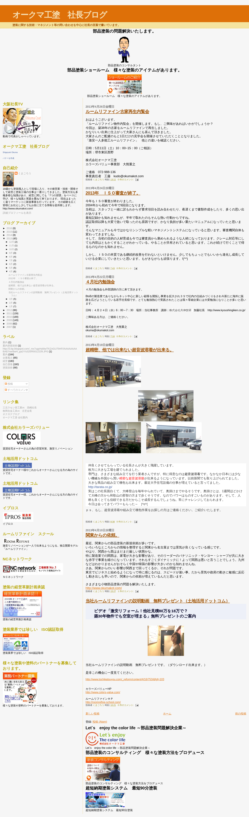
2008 (10, 323)
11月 (12, 245)
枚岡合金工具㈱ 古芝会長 (17, 410)
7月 (11, 260)
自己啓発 (7, 364)
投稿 (9, 383)
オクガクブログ (11, 414)
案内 (5, 354)
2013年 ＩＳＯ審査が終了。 (113, 193)
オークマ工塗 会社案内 (15, 417)
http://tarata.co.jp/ (100, 487)
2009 (10, 320)
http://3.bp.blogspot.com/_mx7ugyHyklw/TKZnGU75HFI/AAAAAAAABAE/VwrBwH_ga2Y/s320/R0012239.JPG (40, 350)
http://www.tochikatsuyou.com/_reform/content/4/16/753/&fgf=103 (125, 679)
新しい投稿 (92, 713)
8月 (11, 256)
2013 (10, 238)
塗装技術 (7, 367)
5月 (11, 268)
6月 (11, 264)
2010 (10, 316)
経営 (5, 361)
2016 (10, 228)
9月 (11, 253)
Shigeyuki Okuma (10, 152)
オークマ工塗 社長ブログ (59, 14)
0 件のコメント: (126, 179)
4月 (11, 271)
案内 (5, 342)
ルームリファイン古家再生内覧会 (117, 111)
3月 (11, 299)
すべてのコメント (16, 389)
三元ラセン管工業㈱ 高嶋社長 (20, 407)
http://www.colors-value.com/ (103, 692)
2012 (10, 310)
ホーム (167, 713)
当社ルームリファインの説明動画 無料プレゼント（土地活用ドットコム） (158, 600)
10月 (12, 249)
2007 (10, 327)
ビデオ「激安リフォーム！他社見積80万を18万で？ (141, 611)
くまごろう (24, 173)
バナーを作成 (8, 158)
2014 (10, 235)
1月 (11, 306)
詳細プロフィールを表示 (17, 212)
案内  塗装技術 (10, 345)
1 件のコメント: (126, 591)
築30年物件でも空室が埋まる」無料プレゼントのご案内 (145, 616)
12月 (12, 242)
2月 (11, 302)
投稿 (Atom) (100, 721)
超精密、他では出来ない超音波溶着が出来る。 (130, 349)
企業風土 (7, 357)
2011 (10, 313)
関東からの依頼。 (102, 535)
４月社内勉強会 (100, 281)
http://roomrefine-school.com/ (103, 702)
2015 (10, 231)
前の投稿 (240, 713)
